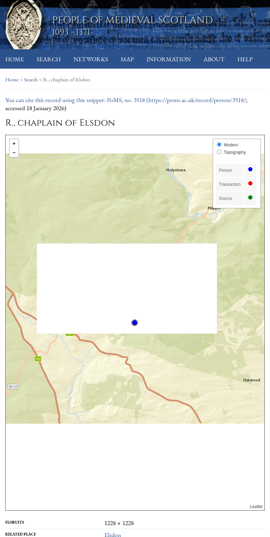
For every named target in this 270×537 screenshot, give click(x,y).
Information (169, 59)
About (214, 59)
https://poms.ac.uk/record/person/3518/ (197, 100)
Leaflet (256, 506)
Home (14, 59)
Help (245, 59)
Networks (90, 59)
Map (127, 59)
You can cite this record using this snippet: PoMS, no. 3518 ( (76, 100)
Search (49, 59)
